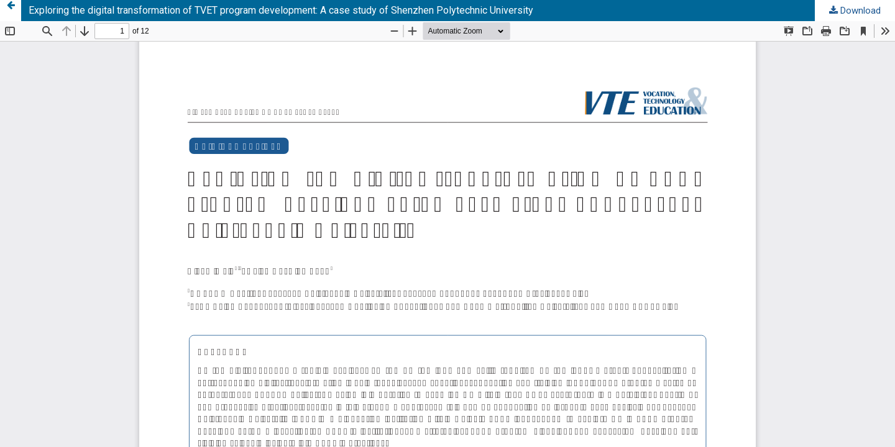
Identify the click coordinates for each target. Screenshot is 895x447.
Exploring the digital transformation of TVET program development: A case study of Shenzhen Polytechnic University (281, 10)
